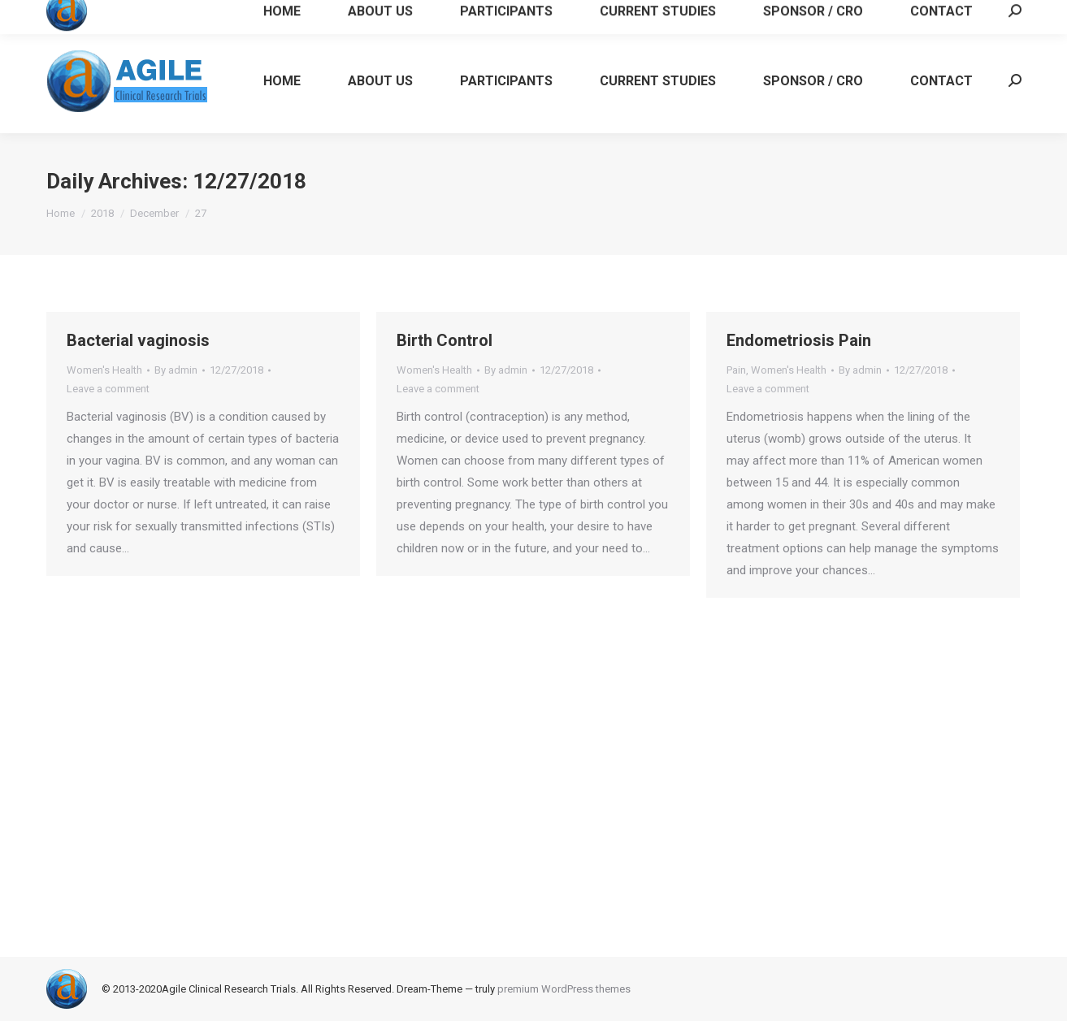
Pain (736, 370)
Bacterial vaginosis (138, 340)
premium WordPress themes (564, 989)
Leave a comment (108, 389)
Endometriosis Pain (799, 340)
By (175, 370)
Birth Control (444, 340)
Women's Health (104, 370)
